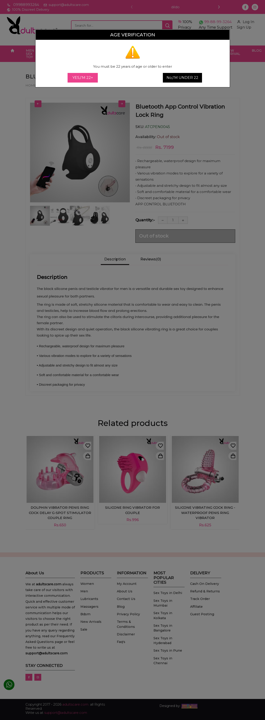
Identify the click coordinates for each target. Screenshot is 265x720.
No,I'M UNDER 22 (182, 77)
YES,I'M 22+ (82, 77)
